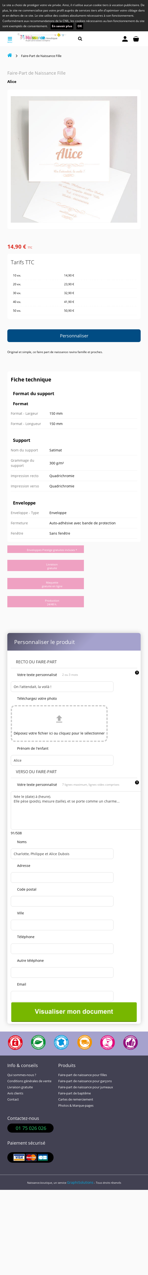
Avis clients (15, 1093)
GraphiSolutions (80, 1182)
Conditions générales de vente (29, 1081)
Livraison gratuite (20, 1087)
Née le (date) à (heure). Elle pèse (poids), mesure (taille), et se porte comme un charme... (77, 810)
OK (80, 26)
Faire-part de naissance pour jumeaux (85, 1087)
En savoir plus (62, 26)
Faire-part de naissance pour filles (82, 1075)
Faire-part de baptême (74, 1093)
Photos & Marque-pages (75, 1105)
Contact (13, 1099)
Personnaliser (74, 336)
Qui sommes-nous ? (21, 1075)
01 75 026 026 (31, 1128)
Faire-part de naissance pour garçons (85, 1081)
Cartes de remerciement (75, 1099)
